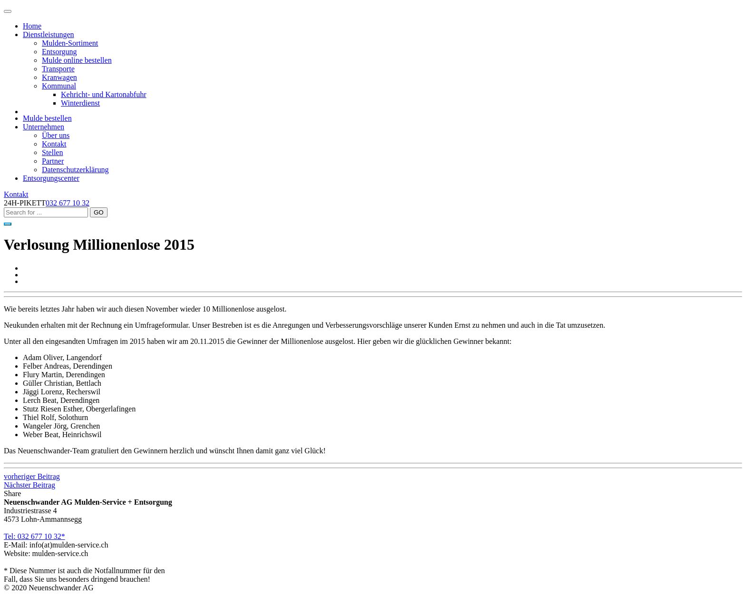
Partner (53, 161)
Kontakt (54, 144)
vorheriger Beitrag (32, 476)
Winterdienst (80, 103)
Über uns (55, 135)
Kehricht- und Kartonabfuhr (104, 94)
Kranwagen (59, 77)
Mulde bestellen (47, 118)
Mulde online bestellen (77, 60)
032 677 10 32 (67, 203)
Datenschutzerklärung (75, 170)
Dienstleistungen (48, 34)
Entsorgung (59, 52)
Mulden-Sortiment (70, 43)
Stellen (52, 152)
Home (32, 26)
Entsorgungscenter (51, 178)
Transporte (58, 69)
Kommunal (59, 86)
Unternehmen (43, 127)
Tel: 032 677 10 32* (34, 536)
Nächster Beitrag (29, 485)
